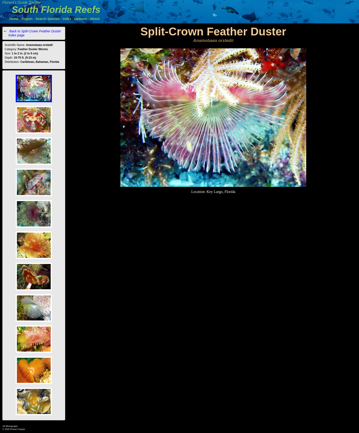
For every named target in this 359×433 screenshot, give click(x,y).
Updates (80, 19)
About (94, 19)
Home (14, 19)
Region (26, 19)
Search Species (47, 19)
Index (67, 19)
